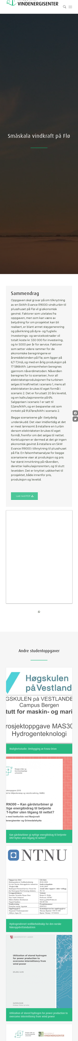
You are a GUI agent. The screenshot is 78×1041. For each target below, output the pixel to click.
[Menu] (70, 7)
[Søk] (63, 7)
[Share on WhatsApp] (39, 518)
